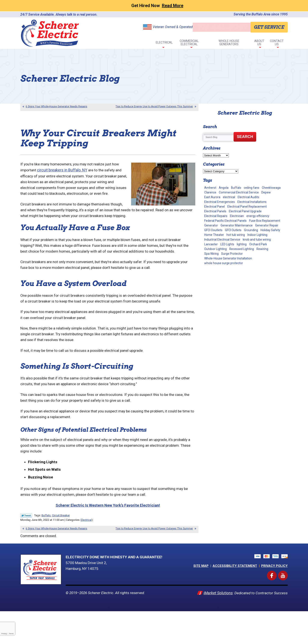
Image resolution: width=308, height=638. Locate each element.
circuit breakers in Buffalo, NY (63, 176)
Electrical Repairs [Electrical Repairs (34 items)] (215, 218)
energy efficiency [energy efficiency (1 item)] (257, 218)
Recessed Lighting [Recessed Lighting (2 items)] (241, 251)
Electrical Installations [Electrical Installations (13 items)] (252, 204)
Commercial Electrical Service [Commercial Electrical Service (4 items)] (239, 194)
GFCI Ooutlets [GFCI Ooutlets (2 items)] (213, 232)
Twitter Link (26, 541)
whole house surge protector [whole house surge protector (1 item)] (223, 265)
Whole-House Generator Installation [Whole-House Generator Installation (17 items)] (228, 260)
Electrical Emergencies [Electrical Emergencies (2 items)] (219, 204)
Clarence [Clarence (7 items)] (210, 194)
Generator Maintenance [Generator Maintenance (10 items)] (237, 227)
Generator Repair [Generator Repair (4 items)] (266, 227)
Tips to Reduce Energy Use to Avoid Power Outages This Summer (154, 108)
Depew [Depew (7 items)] (266, 194)
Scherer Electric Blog (245, 115)
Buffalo (46, 540)
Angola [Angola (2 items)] (223, 190)
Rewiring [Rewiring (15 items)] (262, 251)
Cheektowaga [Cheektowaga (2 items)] (271, 190)
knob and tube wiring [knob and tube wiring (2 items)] (257, 242)
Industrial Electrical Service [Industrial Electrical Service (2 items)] (222, 242)
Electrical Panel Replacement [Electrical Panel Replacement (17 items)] (247, 209)
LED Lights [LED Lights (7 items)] (227, 246)
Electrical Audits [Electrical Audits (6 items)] (248, 199)
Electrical (86, 545)
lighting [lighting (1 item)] (242, 246)
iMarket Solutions (216, 619)
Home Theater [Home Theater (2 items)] (214, 237)
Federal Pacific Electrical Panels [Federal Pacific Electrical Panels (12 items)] (225, 223)
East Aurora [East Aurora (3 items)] (212, 199)
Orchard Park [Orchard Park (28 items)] (258, 246)
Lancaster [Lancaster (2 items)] (211, 246)
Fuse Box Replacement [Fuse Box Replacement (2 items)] (264, 223)
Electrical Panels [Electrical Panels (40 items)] (215, 213)
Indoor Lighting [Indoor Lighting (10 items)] (257, 237)
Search (245, 139)
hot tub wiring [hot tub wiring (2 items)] (236, 237)
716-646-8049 (220, 27)
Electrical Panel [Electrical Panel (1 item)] (214, 209)
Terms (11, 634)
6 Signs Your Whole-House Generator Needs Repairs (56, 108)
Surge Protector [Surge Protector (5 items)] (232, 256)
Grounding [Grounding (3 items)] (251, 232)
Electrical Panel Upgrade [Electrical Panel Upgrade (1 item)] (245, 213)
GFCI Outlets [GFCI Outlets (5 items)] (233, 232)
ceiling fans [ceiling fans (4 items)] (251, 190)
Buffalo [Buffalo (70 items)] (236, 190)
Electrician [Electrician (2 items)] (237, 218)
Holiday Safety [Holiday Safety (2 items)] (270, 232)
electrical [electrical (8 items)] (229, 199)
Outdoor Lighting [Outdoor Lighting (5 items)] (215, 251)
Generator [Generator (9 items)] (211, 227)
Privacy (4, 634)
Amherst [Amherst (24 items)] (210, 190)
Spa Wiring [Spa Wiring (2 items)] (211, 256)
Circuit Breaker (61, 540)
